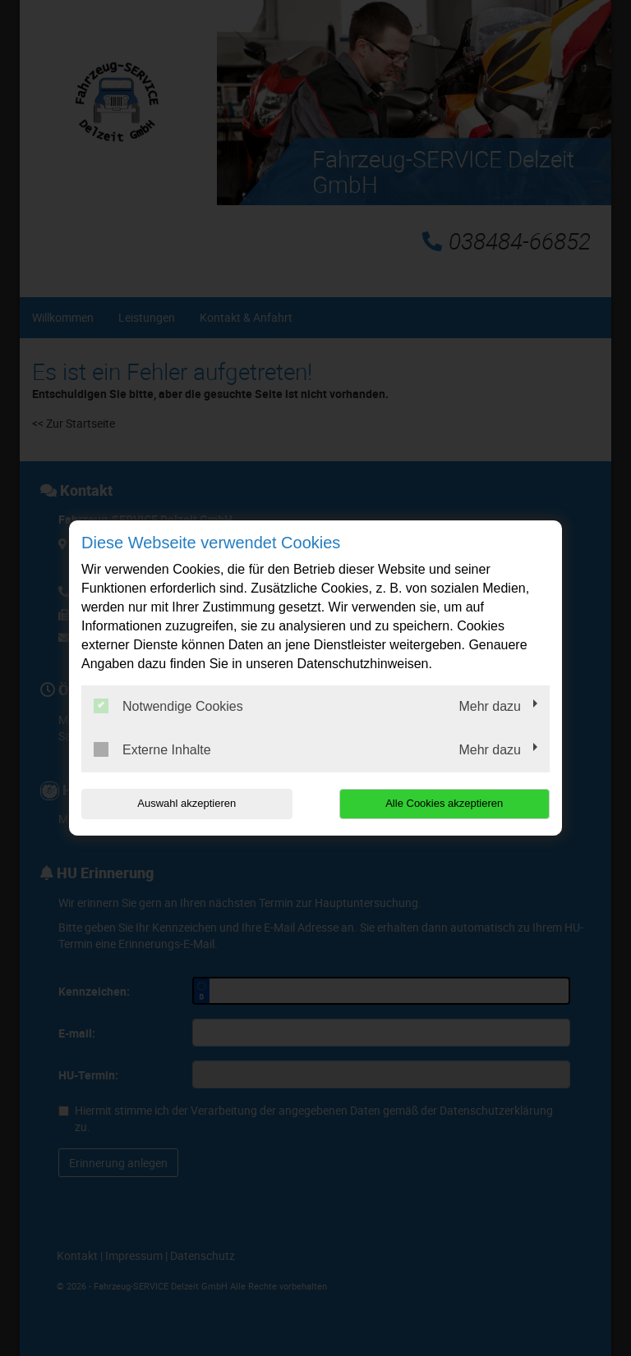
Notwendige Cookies (168, 706)
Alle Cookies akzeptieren (444, 803)
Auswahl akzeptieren (186, 803)
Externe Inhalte (152, 749)
